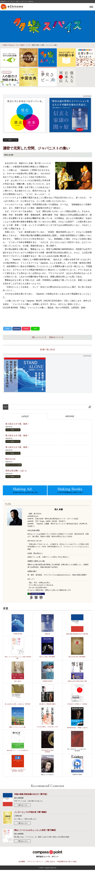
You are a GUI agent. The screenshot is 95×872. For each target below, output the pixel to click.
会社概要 (22, 861)
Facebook (16, 329)
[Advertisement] (70, 375)
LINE (35, 329)
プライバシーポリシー (35, 861)
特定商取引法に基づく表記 (66, 861)
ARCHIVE (69, 416)
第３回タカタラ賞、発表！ (17, 424)
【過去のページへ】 (56, 337)
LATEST (25, 416)
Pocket (26, 329)
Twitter (7, 329)
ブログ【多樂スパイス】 (22, 45)
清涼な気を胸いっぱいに (16, 471)
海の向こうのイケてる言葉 (13, 465)
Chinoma (11, 45)
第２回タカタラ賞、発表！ (17, 435)
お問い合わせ (50, 861)
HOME (5, 45)
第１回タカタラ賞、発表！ (17, 447)
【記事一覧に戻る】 (47, 349)
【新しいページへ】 (39, 337)
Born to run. (10, 459)
